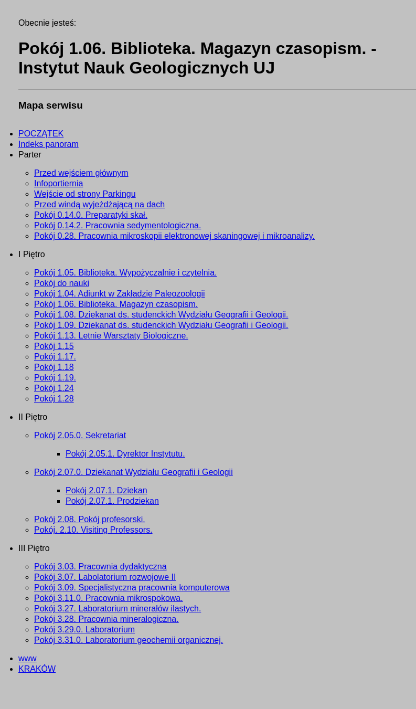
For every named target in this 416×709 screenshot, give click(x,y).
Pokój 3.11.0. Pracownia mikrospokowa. (108, 598)
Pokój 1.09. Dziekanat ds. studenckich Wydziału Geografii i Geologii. (161, 325)
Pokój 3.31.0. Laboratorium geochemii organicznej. (128, 640)
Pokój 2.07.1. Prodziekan (112, 500)
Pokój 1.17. (55, 356)
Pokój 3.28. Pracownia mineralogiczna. (106, 619)
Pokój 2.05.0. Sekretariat (80, 435)
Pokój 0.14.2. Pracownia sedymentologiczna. (117, 225)
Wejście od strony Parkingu (85, 193)
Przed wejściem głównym (81, 172)
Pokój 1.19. (55, 377)
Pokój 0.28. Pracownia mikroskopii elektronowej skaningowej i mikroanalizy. (174, 235)
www (27, 658)
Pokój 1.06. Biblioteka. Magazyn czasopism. (116, 304)
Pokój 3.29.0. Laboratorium (84, 629)
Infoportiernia (58, 183)
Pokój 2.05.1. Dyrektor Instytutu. (125, 453)
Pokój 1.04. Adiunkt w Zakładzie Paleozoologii (119, 293)
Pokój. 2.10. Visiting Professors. (93, 529)
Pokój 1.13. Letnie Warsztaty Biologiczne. (111, 335)
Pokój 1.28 (54, 398)
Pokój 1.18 (54, 367)
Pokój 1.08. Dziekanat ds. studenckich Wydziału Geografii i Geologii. (161, 314)
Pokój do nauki (61, 283)
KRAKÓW (37, 668)
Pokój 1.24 (54, 388)
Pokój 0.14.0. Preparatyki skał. (90, 214)
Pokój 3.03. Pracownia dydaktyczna (100, 566)
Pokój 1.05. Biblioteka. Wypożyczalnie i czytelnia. (125, 272)
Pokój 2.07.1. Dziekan (106, 490)
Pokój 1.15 (54, 346)
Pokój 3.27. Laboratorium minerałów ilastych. (117, 608)
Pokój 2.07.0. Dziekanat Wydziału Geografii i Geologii (133, 472)
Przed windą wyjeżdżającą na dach (99, 204)
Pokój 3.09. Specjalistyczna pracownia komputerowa (132, 587)
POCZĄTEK (40, 133)
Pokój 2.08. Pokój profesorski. (89, 519)
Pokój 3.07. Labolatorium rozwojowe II (105, 577)
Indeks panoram (48, 144)
